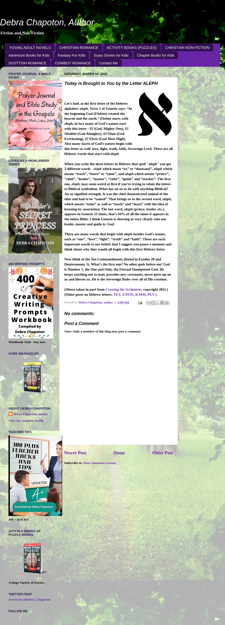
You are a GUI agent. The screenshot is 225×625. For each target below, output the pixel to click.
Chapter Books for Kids (155, 55)
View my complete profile (26, 420)
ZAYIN (127, 294)
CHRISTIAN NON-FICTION (187, 47)
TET (116, 294)
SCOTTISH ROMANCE (27, 63)
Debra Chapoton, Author (47, 22)
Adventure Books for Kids (28, 55)
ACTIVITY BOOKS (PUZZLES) (132, 47)
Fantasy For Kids (71, 55)
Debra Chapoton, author (30, 414)
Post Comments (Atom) (99, 463)
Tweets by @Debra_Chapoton (29, 599)
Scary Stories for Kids (111, 55)
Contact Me (108, 63)
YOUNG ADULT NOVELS (30, 47)
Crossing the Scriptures (123, 289)
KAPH (140, 294)
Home (119, 452)
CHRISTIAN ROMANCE (78, 47)
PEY (151, 294)
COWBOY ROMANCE (73, 63)
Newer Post (75, 452)
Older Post (162, 452)
